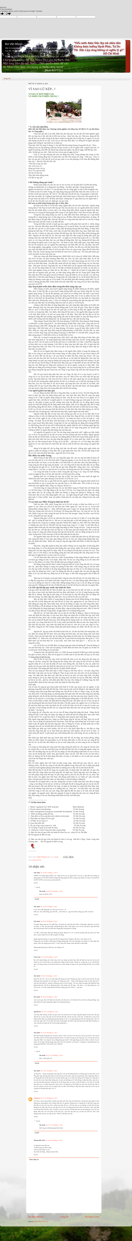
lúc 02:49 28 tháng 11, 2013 (48, 921)
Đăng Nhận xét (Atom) (41, 1221)
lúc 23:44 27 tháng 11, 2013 (48, 906)
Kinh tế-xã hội (36, 860)
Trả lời (36, 883)
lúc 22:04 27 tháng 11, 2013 (48, 872)
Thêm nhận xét (34, 1159)
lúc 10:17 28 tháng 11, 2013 (49, 1011)
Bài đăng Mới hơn (36, 1217)
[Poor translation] (8, 14)
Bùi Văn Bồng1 (14, 43)
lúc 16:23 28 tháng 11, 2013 (49, 1098)
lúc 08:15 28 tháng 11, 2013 (48, 976)
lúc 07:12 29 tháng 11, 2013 (54, 1055)
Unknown (37, 1098)
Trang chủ (7, 78)
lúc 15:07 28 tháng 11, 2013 (48, 1071)
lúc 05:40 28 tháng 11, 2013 (49, 957)
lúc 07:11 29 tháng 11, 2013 (54, 1125)
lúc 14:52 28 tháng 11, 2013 (48, 1032)
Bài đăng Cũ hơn (92, 1217)
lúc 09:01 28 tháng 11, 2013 (48, 997)
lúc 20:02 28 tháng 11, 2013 (53, 1140)
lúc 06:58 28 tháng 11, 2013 (54, 891)
